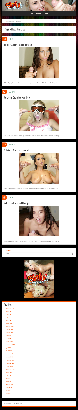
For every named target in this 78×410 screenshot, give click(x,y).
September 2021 (10, 308)
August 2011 (9, 372)
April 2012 (8, 348)
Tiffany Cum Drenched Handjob (18, 45)
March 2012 (9, 351)
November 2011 (10, 363)
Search (8, 251)
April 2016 (8, 320)
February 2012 (10, 354)
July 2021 (8, 314)
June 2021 (8, 317)
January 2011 (9, 387)
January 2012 (9, 357)
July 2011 (8, 375)
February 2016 (10, 326)
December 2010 (10, 390)
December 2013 (10, 335)
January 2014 (9, 332)
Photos (46, 13)
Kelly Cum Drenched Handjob (17, 203)
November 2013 (10, 338)
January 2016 (9, 329)
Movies (38, 13)
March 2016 (9, 323)
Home (31, 13)
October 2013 (9, 342)
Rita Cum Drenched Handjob (17, 150)
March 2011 (9, 381)
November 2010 (10, 393)
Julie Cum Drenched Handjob (17, 98)
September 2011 (10, 369)
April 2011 (8, 378)
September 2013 (10, 345)
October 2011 (9, 366)
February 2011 (10, 384)
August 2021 (9, 311)
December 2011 (10, 360)
